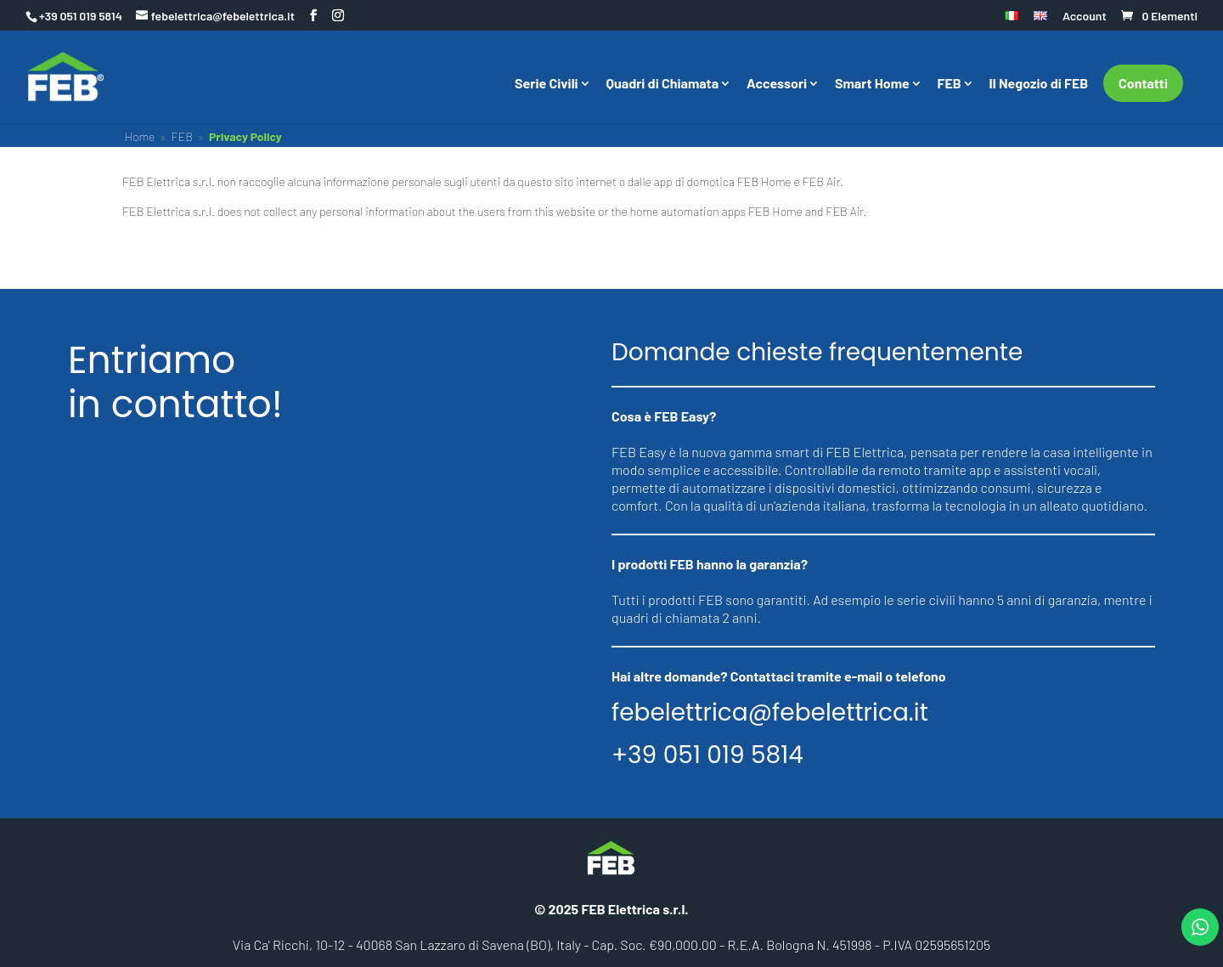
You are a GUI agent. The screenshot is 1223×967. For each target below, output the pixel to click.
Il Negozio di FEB (1039, 84)
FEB (949, 84)
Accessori (777, 84)
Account (1084, 16)
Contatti (1143, 83)
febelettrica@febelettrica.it (770, 712)
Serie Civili (546, 84)
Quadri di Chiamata (662, 84)
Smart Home (872, 84)
